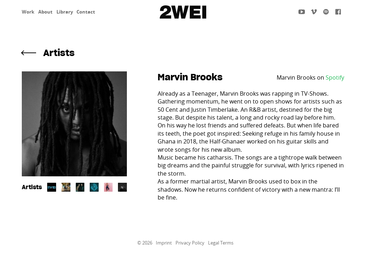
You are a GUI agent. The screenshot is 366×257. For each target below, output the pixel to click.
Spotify (335, 77)
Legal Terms (220, 243)
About (45, 12)
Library (64, 12)
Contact (85, 12)
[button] (183, 53)
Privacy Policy (189, 243)
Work (28, 12)
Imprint (164, 243)
